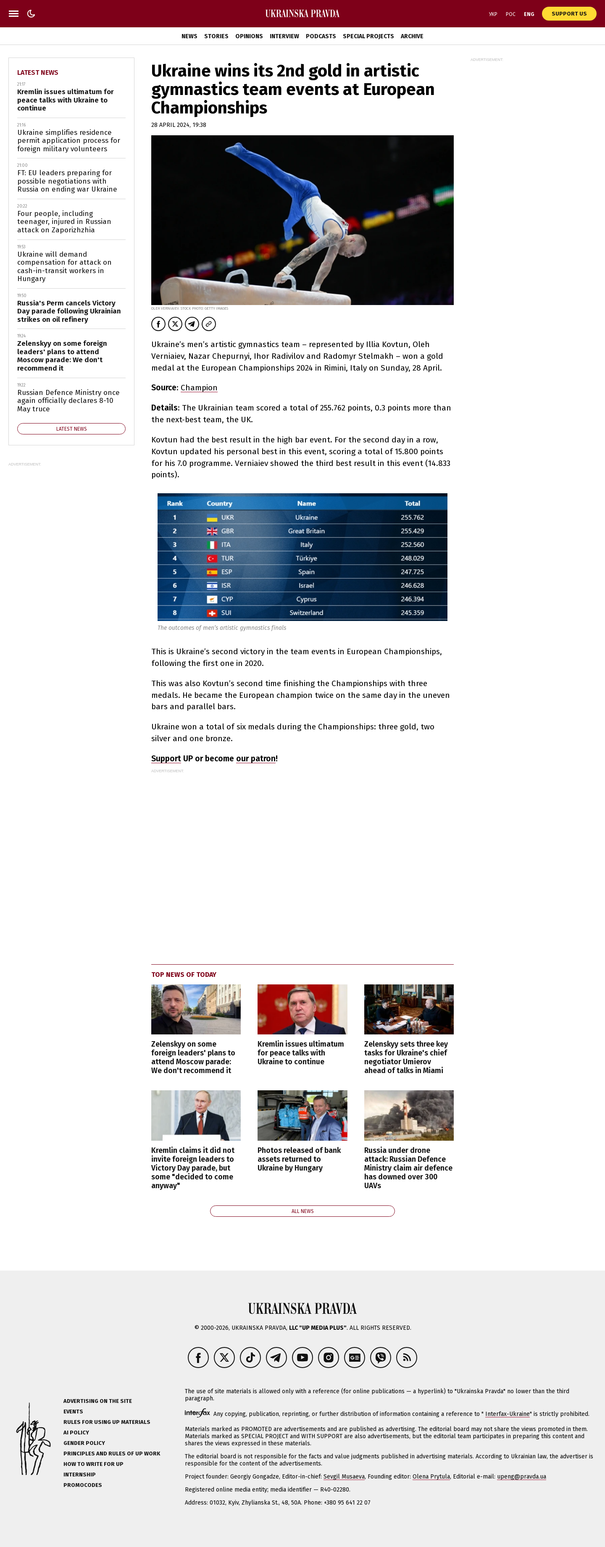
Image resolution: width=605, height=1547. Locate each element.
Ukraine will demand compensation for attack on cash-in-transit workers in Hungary (64, 267)
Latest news (37, 72)
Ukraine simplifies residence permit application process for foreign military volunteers (68, 140)
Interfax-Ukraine (507, 1414)
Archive (412, 36)
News (189, 36)
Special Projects (368, 36)
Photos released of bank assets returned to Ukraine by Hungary (299, 1159)
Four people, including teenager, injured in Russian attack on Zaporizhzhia (64, 221)
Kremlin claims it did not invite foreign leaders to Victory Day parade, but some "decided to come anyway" (192, 1168)
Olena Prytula (431, 1476)
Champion (199, 387)
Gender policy (84, 1443)
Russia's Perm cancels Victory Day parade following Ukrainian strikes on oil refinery (69, 311)
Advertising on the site (97, 1401)
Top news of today (183, 975)
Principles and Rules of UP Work (111, 1453)
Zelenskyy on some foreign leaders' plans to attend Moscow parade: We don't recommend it (193, 1057)
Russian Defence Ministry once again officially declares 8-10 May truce (68, 400)
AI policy (76, 1432)
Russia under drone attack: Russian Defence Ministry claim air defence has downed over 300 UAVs (408, 1168)
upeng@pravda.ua (521, 1476)
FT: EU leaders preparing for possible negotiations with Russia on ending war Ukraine (67, 181)
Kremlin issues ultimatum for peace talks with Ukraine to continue (301, 1053)
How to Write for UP (93, 1464)
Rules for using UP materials (106, 1422)
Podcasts (321, 36)
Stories (216, 36)
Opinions (249, 36)
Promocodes (82, 1485)
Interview (284, 36)
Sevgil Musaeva (344, 1476)
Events (73, 1411)
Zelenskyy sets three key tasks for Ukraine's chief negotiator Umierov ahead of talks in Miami (406, 1057)
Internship (79, 1474)
